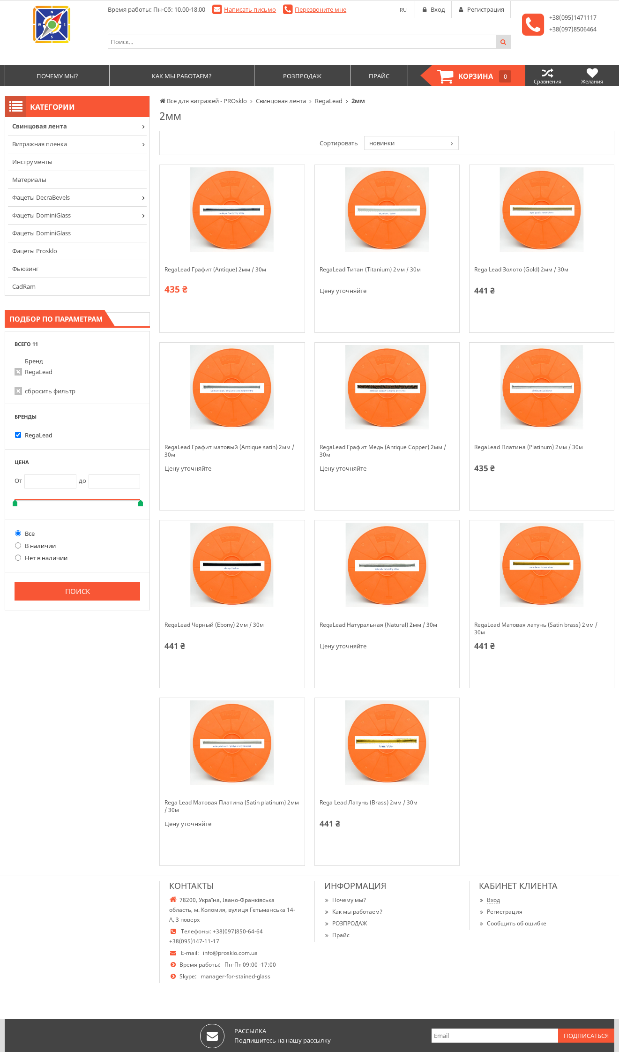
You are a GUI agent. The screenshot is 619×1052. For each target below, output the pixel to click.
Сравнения (547, 75)
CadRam (24, 286)
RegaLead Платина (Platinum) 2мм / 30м (528, 447)
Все (25, 533)
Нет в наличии (41, 558)
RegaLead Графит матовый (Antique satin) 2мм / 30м (229, 450)
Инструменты (32, 162)
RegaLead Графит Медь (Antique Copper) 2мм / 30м (383, 450)
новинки (382, 143)
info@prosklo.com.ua (230, 953)
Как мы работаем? (353, 912)
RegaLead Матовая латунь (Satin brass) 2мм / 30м (535, 628)
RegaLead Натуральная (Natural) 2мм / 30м (378, 625)
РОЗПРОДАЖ (345, 923)
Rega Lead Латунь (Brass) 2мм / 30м (369, 802)
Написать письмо (250, 9)
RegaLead (38, 372)
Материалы (29, 179)
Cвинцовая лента (39, 126)
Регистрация (500, 912)
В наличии (35, 545)
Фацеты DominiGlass (41, 215)
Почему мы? (345, 900)
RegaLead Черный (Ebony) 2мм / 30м (214, 625)
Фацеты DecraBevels (41, 197)
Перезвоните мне (320, 9)
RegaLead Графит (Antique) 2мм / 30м (215, 269)
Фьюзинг (25, 268)
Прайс (337, 935)
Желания (592, 75)
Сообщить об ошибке (512, 923)
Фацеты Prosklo (34, 251)
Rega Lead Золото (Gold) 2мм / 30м (521, 269)
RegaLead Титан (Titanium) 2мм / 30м (370, 269)
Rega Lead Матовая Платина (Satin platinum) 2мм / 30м (231, 806)
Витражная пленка (39, 144)
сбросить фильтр (50, 391)
